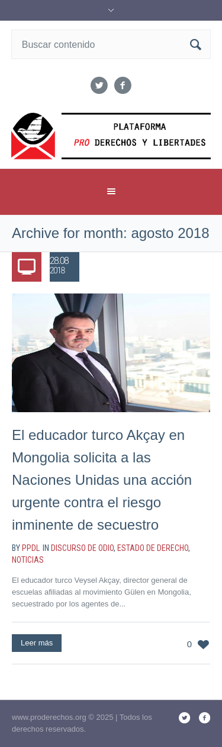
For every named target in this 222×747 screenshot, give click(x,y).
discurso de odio (82, 548)
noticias (28, 560)
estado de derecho (152, 548)
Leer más (37, 642)
